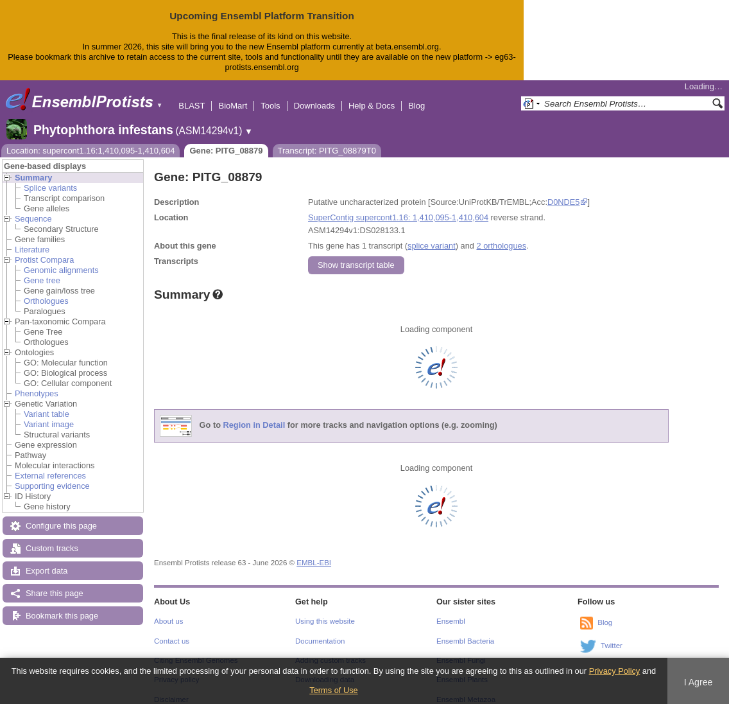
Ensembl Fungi (461, 650)
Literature (32, 239)
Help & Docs (371, 95)
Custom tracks (52, 538)
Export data (46, 560)
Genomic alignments (61, 260)
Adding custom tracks (330, 650)
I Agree (698, 682)
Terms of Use (333, 690)
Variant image (49, 414)
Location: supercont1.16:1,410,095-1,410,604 (90, 140)
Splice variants (50, 177)
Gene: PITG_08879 (225, 140)
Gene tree (42, 270)
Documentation (320, 631)
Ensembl (450, 611)
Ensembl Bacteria (465, 631)
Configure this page (61, 515)
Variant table (46, 404)
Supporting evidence (52, 475)
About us (168, 611)
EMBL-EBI (313, 552)
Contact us (171, 631)
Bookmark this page (62, 605)
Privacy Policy (614, 671)
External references (50, 465)
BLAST (191, 95)
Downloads (314, 95)
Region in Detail (254, 414)
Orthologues (46, 290)
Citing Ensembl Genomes (196, 650)
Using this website (325, 611)
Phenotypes (36, 383)
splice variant (431, 235)
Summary (33, 167)
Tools (270, 95)
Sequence (33, 208)
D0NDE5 (563, 192)
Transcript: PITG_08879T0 (327, 140)
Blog (416, 95)
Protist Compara (44, 249)
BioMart (232, 95)
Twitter (611, 635)
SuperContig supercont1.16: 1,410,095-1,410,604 (398, 207)
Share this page (54, 583)
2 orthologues (501, 235)
